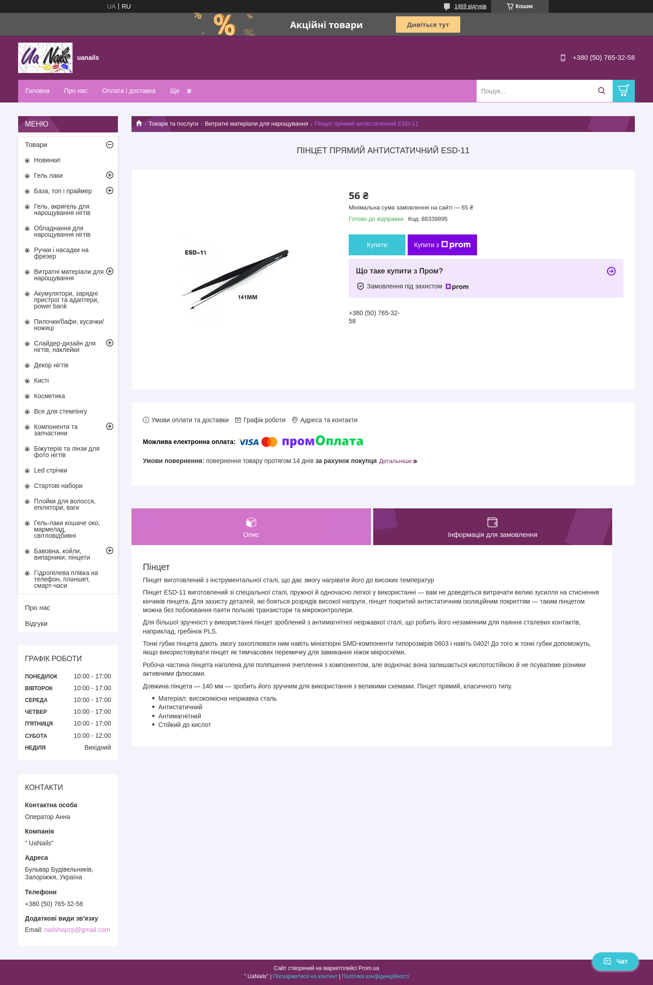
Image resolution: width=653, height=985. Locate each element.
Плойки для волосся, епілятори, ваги (65, 504)
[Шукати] (601, 91)
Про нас (76, 90)
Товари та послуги (173, 123)
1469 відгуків (470, 6)
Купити (377, 245)
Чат (615, 961)
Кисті (41, 380)
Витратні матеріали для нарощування (256, 123)
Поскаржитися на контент (305, 976)
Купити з (442, 245)
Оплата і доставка (129, 90)
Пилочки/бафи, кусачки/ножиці (69, 325)
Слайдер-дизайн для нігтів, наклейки (65, 346)
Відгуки (36, 623)
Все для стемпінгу (60, 411)
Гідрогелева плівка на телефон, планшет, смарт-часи (66, 579)
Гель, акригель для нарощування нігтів (62, 209)
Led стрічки (50, 470)
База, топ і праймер (63, 191)
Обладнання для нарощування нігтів (62, 231)
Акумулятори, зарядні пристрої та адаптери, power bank (66, 300)
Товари (36, 144)
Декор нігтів (51, 365)
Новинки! (47, 160)
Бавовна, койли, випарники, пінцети (62, 554)
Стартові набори (58, 485)
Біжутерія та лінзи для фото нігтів (66, 451)
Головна (37, 90)
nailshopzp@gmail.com (77, 929)
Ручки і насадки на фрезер (61, 253)
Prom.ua (369, 968)
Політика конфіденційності (375, 976)
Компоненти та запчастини (56, 430)
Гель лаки (48, 175)
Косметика (49, 396)
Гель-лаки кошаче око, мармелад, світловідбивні (67, 529)
